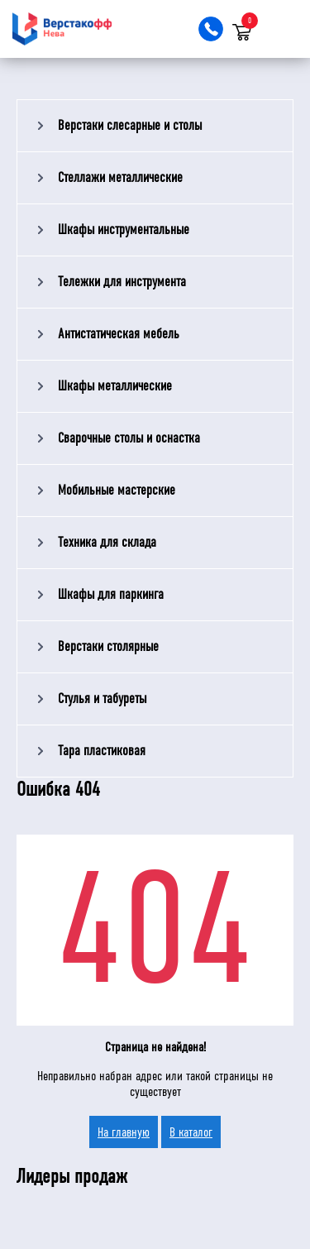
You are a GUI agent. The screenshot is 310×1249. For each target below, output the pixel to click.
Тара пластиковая (101, 750)
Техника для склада (107, 542)
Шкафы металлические (115, 386)
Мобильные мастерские (116, 490)
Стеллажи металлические (120, 177)
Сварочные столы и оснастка (129, 438)
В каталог (190, 1132)
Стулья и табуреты (102, 698)
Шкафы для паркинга (111, 594)
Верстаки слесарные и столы (130, 125)
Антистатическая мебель (118, 333)
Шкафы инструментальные (123, 229)
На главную (124, 1132)
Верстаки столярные (108, 646)
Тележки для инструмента (122, 281)
